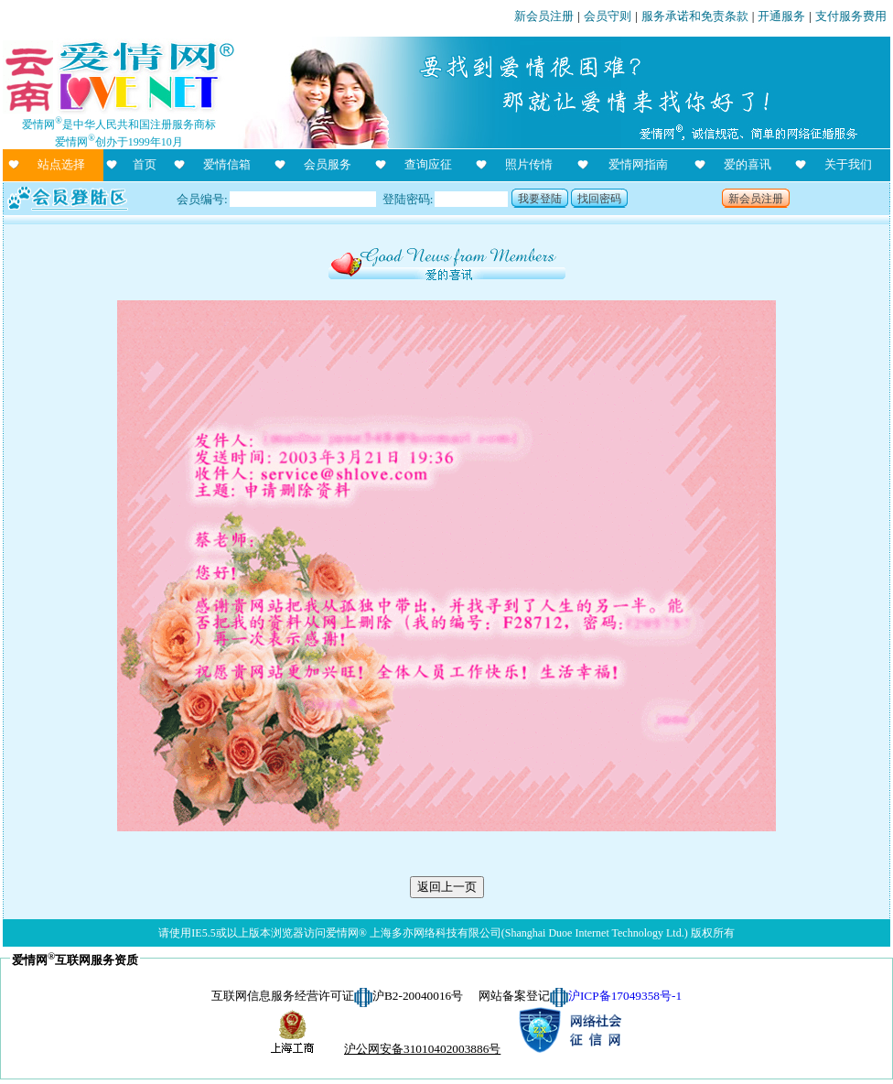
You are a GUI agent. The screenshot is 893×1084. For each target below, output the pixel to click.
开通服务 (781, 16)
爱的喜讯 (747, 164)
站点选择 (61, 164)
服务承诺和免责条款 (694, 16)
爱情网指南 (638, 164)
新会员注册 (544, 16)
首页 (144, 164)
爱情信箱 (227, 164)
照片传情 (529, 164)
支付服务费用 (851, 16)
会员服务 (327, 164)
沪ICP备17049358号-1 (625, 996)
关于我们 (848, 164)
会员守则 (607, 16)
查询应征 (428, 164)
